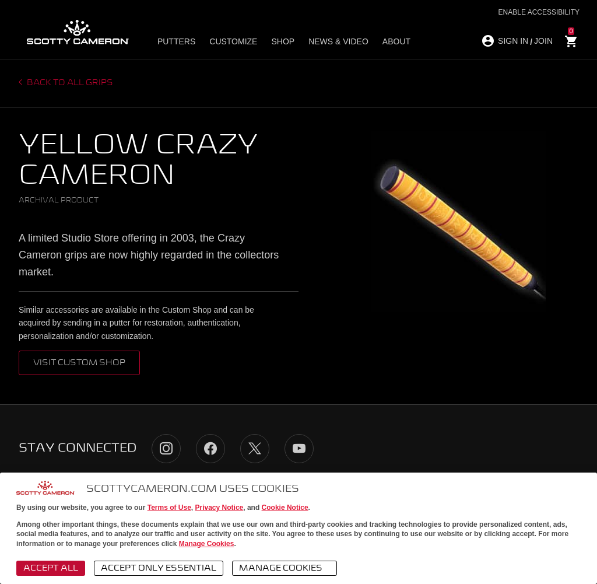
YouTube (299, 448)
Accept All (50, 568)
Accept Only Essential (158, 568)
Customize (233, 41)
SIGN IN (513, 41)
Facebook (210, 448)
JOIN (543, 41)
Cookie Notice (285, 507)
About (396, 41)
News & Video (338, 41)
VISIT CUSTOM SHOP (79, 363)
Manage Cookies (206, 544)
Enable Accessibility (539, 12)
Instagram (166, 448)
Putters (176, 41)
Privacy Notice (219, 507)
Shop (282, 41)
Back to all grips (69, 83)
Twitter (254, 448)
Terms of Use (169, 507)
